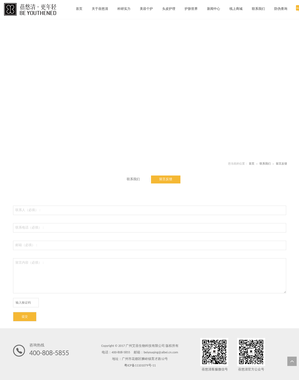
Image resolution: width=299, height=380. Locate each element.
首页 (251, 163)
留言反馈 (281, 163)
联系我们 (265, 163)
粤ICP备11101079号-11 (140, 365)
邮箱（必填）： (26, 245)
